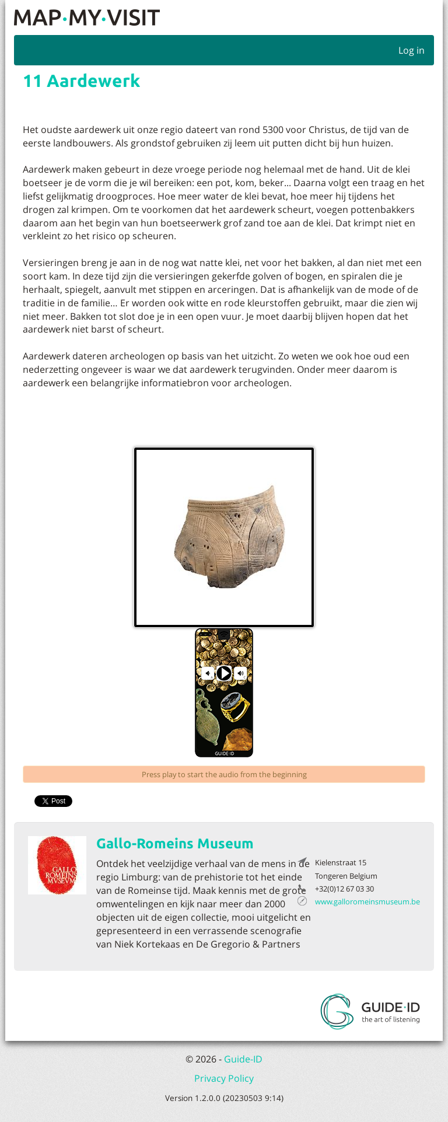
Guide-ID (243, 1059)
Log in (411, 50)
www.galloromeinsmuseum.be (367, 901)
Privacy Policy (224, 1078)
